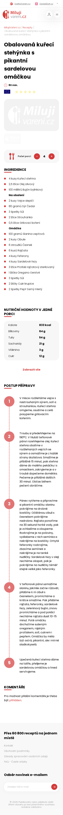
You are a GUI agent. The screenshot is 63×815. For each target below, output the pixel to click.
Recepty (27, 27)
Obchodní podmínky (17, 751)
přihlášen (15, 700)
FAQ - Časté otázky (15, 761)
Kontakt (8, 745)
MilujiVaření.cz (12, 27)
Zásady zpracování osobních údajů (26, 756)
